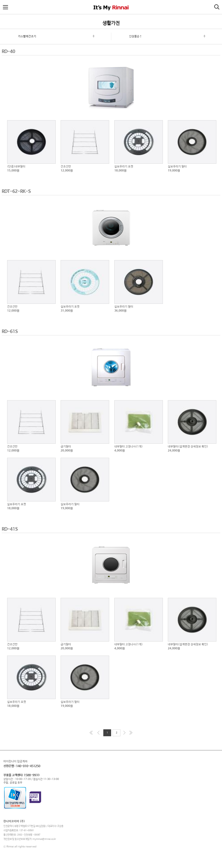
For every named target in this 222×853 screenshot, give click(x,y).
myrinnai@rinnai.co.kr (44, 839)
